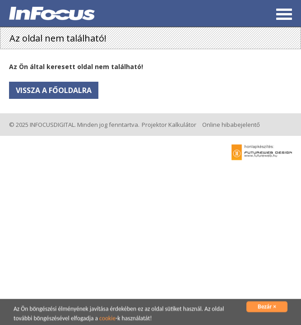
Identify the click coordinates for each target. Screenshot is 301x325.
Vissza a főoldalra (54, 90)
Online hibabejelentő (231, 125)
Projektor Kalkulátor (169, 125)
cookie (107, 319)
